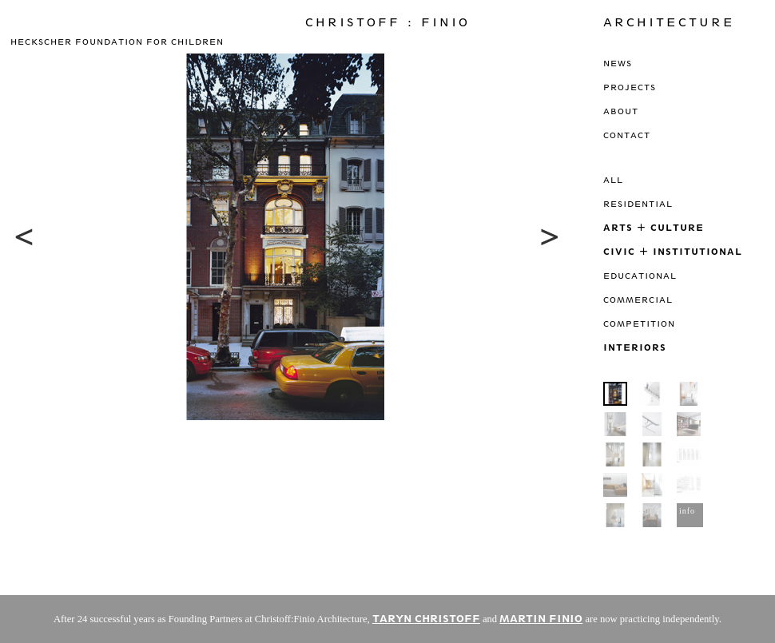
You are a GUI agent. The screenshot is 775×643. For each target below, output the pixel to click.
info (687, 510)
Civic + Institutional (672, 251)
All (613, 180)
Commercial (638, 299)
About (620, 111)
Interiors (634, 347)
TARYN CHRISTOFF (426, 619)
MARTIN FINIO (540, 619)
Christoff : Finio (387, 22)
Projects (629, 87)
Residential (638, 203)
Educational (640, 275)
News (617, 63)
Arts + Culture (653, 227)
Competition (639, 323)
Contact (626, 135)
